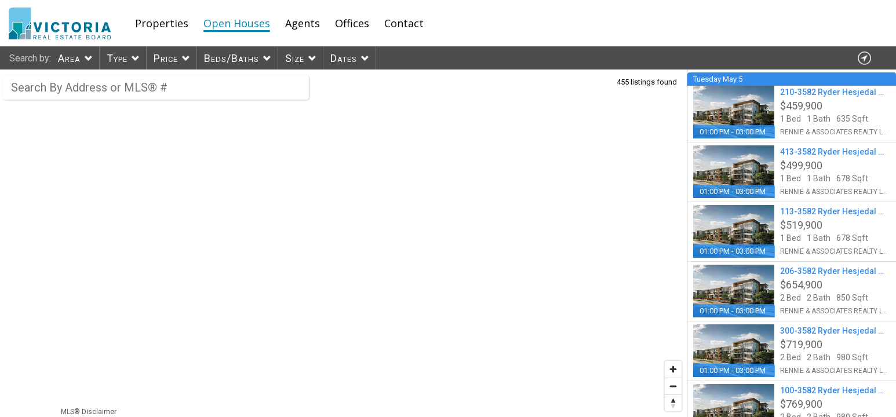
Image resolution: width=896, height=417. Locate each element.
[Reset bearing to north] (673, 402)
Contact (404, 23)
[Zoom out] (673, 386)
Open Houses (236, 23)
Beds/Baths (231, 58)
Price (166, 58)
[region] (343, 243)
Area (69, 58)
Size (294, 58)
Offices (352, 23)
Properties (161, 23)
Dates (343, 58)
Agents (302, 23)
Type (117, 58)
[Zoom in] (673, 369)
